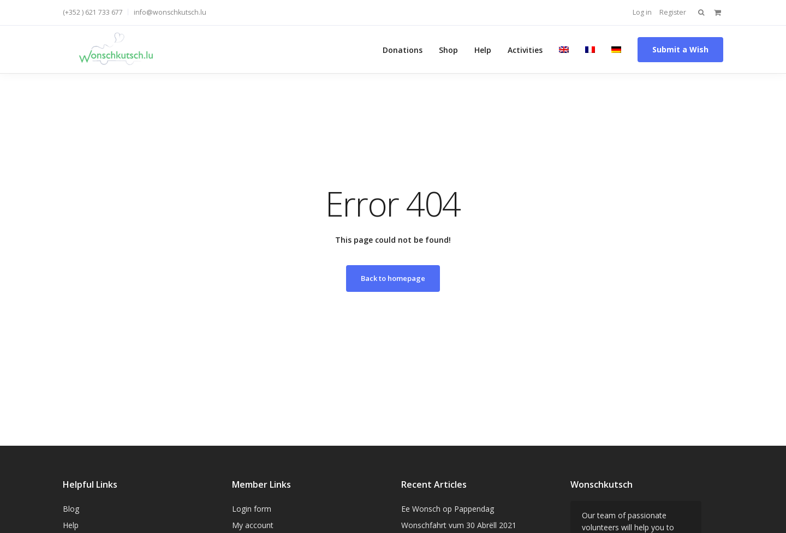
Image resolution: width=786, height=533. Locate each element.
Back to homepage (393, 278)
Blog (71, 509)
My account (252, 525)
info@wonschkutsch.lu (170, 12)
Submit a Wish (680, 49)
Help (482, 49)
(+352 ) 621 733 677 (93, 12)
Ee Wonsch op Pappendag (447, 509)
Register (672, 12)
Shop (448, 49)
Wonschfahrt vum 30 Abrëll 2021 (458, 525)
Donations (402, 49)
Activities (525, 49)
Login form (251, 509)
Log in (642, 12)
